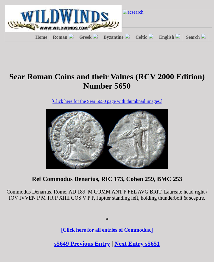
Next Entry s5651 (137, 243)
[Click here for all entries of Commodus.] (107, 230)
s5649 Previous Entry (82, 243)
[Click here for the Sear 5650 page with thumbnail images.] (107, 101)
